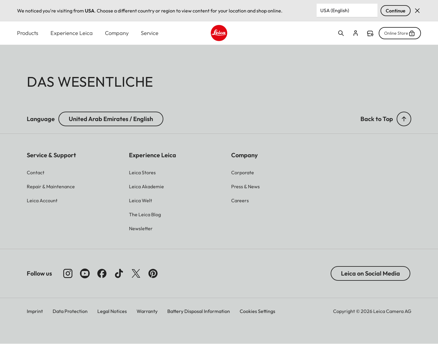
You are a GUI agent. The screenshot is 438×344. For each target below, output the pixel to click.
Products (27, 33)
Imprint (35, 311)
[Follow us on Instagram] (68, 273)
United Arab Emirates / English (111, 119)
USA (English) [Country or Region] (334, 10)
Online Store (399, 33)
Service (149, 33)
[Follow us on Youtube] (85, 273)
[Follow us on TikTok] (119, 273)
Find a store (370, 33)
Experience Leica (71, 33)
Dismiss (417, 10)
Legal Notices (112, 311)
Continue (395, 11)
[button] (404, 119)
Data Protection (70, 311)
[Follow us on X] (136, 273)
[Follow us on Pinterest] (153, 273)
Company (117, 33)
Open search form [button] (341, 33)
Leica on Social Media (370, 273)
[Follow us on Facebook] (102, 273)
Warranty (147, 311)
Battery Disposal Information (198, 311)
